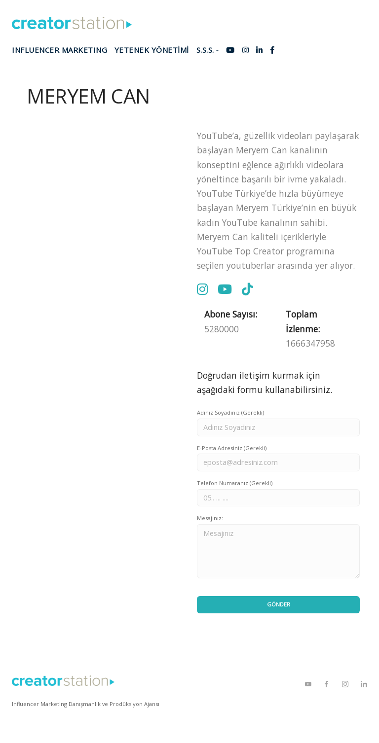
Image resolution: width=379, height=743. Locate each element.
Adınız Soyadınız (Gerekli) (230, 412)
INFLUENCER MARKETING (59, 50)
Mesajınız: (210, 518)
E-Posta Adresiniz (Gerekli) (231, 448)
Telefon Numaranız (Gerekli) (234, 483)
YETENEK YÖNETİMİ (151, 50)
